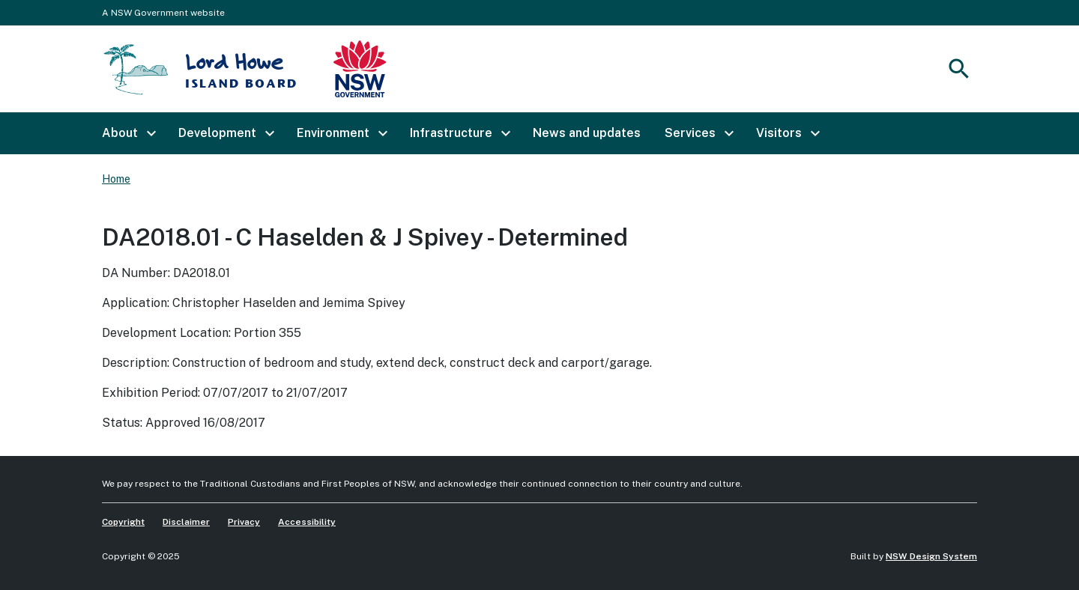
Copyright (123, 522)
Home (116, 179)
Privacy (244, 522)
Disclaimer (186, 522)
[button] (128, 133)
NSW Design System (931, 556)
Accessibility (307, 522)
